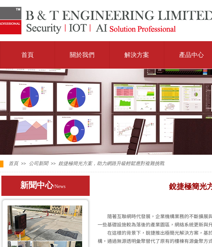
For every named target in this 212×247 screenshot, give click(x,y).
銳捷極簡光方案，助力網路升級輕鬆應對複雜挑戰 (111, 163)
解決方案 (136, 54)
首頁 (27, 54)
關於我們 (82, 54)
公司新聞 (38, 163)
